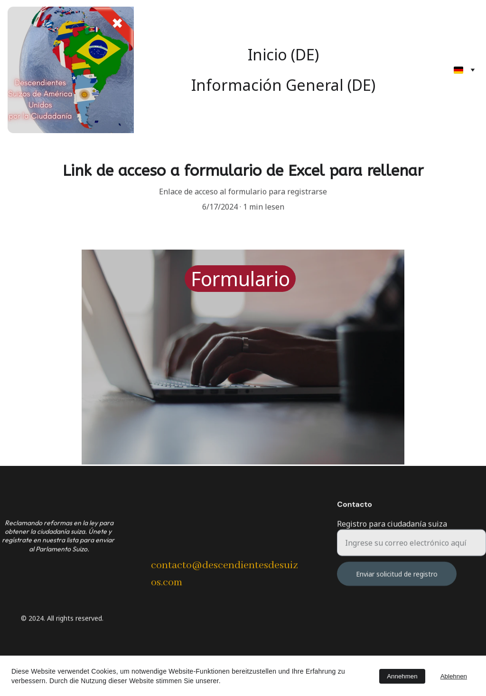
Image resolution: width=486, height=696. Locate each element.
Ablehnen (453, 676)
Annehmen (402, 676)
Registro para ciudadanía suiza (392, 529)
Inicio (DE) (283, 54)
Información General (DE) (283, 85)
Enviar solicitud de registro (397, 579)
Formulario (240, 278)
